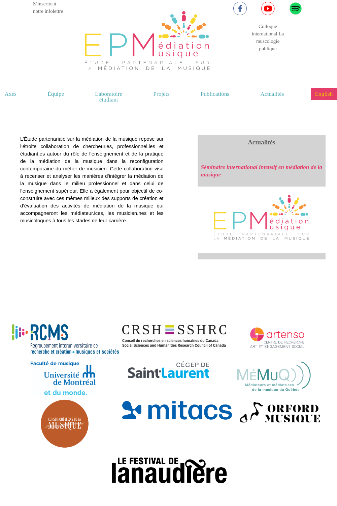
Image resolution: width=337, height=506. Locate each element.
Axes (11, 94)
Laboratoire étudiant (108, 97)
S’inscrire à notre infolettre (48, 7)
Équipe (55, 94)
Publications (214, 94)
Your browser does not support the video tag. (90, 203)
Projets (161, 94)
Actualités (272, 94)
